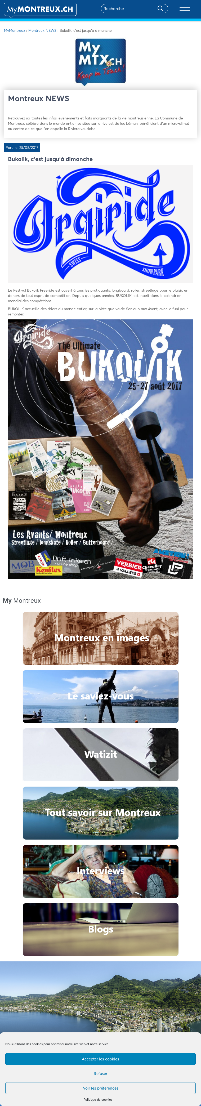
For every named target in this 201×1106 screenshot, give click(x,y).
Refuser (100, 1073)
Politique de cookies (97, 1099)
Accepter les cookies (100, 1059)
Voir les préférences (100, 1088)
